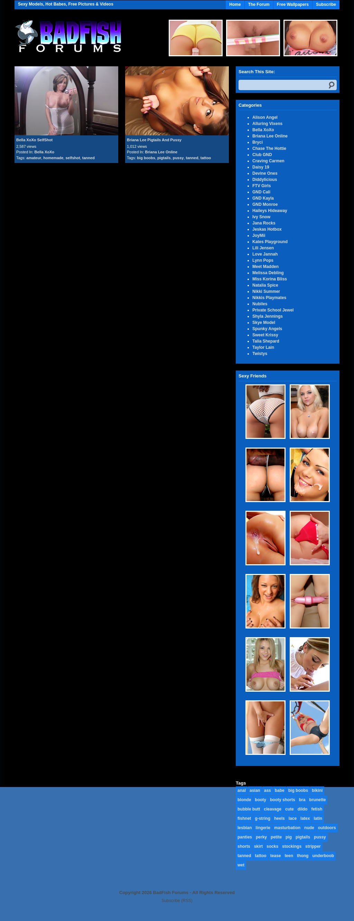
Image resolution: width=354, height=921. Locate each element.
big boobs (146, 158)
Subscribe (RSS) (176, 900)
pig (289, 837)
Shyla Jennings (267, 316)
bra (302, 799)
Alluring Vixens (267, 123)
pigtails (164, 158)
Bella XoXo (44, 152)
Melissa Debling (268, 272)
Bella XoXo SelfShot (34, 140)
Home (235, 4)
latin (318, 818)
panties (244, 837)
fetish (316, 809)
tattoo (206, 158)
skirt (258, 846)
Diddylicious (264, 179)
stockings (291, 846)
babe (280, 790)
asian (255, 790)
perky (261, 837)
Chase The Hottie (269, 148)
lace (293, 818)
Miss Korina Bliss (269, 279)
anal (241, 790)
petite (276, 837)
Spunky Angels (267, 328)
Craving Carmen (268, 161)
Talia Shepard (265, 341)
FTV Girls (261, 185)
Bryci (257, 142)
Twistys (259, 353)
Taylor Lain (263, 347)
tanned (88, 158)
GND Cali (261, 192)
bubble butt (248, 809)
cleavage (272, 809)
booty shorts (282, 799)
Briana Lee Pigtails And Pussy (154, 140)
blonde (244, 799)
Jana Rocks (264, 223)
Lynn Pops (262, 260)
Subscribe (326, 4)
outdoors (327, 827)
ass (267, 790)
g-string (262, 818)
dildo (303, 809)
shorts (243, 846)
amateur (33, 158)
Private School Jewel (273, 310)
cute (289, 809)
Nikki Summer (266, 291)
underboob (323, 855)
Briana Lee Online (161, 152)
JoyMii (258, 235)
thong (302, 855)
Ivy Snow (261, 216)
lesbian (244, 827)
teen (289, 855)
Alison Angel (265, 117)
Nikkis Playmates (269, 297)
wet (240, 865)
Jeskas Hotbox (267, 229)
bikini (317, 790)
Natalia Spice (265, 285)
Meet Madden (265, 266)
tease (275, 855)
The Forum (259, 4)
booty (260, 799)
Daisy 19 (260, 167)
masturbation (287, 827)
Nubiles (259, 303)
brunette (317, 799)
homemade (53, 158)
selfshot (72, 158)
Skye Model (263, 322)
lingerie (262, 827)
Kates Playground (270, 241)
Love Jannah (265, 254)
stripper (313, 846)
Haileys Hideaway (269, 210)
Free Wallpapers (293, 4)
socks (272, 846)
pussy (178, 158)
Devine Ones (265, 173)
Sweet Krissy (265, 335)
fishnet (244, 818)
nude (309, 827)
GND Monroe (265, 204)
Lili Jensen (263, 248)
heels (279, 818)
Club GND (262, 154)
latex (305, 818)
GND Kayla (263, 198)
